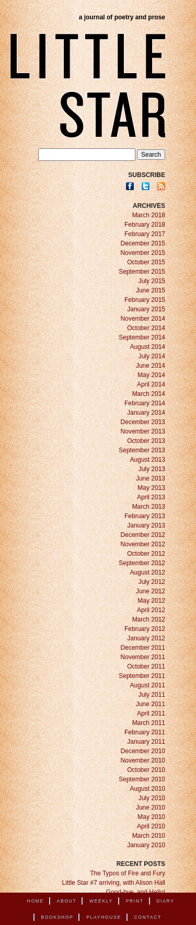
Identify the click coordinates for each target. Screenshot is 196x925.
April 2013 (151, 497)
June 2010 (150, 807)
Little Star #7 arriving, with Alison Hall (113, 882)
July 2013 (152, 469)
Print (135, 901)
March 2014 (148, 393)
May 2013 (151, 487)
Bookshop (57, 917)
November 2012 (143, 544)
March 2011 (148, 723)
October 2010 (146, 770)
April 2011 (151, 713)
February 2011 (144, 732)
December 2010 (143, 751)
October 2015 (146, 262)
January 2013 (146, 525)
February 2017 (144, 234)
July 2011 (152, 694)
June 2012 (150, 591)
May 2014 (151, 375)
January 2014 (146, 412)
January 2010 (146, 845)
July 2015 (152, 281)
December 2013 (143, 422)
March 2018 (148, 215)
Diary (165, 901)
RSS (161, 186)
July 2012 (152, 582)
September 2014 (142, 337)
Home (35, 901)
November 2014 (143, 318)
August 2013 (147, 459)
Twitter (145, 186)
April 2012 (151, 610)
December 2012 (143, 534)
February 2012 (144, 629)
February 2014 (144, 403)
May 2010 (151, 817)
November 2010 (143, 760)
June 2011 (150, 704)
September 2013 (142, 450)
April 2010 (151, 826)
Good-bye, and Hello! (135, 892)
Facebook (130, 186)
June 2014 (150, 365)
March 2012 (148, 619)
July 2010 (152, 798)
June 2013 (150, 478)
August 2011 (147, 685)
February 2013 (144, 516)
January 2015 (146, 309)
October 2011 (146, 666)
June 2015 (150, 290)
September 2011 (142, 676)
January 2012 (146, 638)
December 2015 (143, 243)
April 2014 (151, 384)
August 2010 (147, 788)
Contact (148, 917)
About (67, 901)
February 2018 (144, 224)
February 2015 (144, 299)
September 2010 (142, 779)
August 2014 (147, 346)
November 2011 (143, 657)
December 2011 (143, 647)
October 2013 (146, 440)
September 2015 (142, 271)
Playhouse (103, 917)
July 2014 (152, 356)
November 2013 (143, 431)
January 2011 (146, 741)
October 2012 (146, 553)
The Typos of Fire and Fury (127, 873)
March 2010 (148, 835)
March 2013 (148, 506)
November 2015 (143, 252)
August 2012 (147, 572)
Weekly (101, 901)
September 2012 (142, 563)
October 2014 (146, 328)
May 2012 (151, 600)
